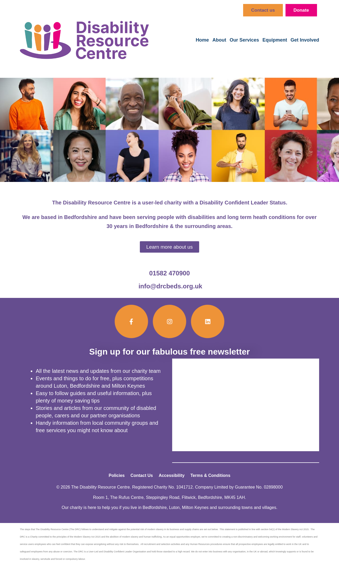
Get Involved (305, 40)
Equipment (274, 40)
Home (202, 40)
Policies (116, 475)
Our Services (244, 40)
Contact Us (142, 475)
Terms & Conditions (210, 475)
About (219, 40)
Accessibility (172, 475)
